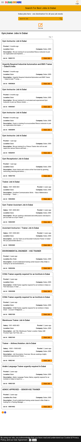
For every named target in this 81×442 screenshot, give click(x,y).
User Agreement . (21, 440)
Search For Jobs (24, 18)
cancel (34, 440)
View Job (47, 58)
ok (30, 440)
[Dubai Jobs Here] (13, 3)
